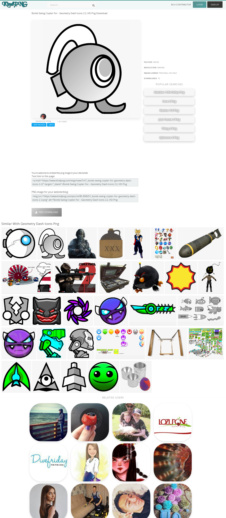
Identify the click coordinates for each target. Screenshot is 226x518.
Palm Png (102, 456)
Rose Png (69, 468)
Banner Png (135, 485)
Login (199, 4)
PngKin (68, 476)
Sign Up (215, 4)
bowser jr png (39, 464)
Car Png (133, 460)
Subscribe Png (72, 456)
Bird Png (134, 464)
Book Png (134, 476)
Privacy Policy (169, 472)
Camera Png (103, 460)
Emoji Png (134, 472)
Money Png (135, 456)
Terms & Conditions (172, 464)
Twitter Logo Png (73, 460)
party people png (41, 460)
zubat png (37, 472)
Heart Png (69, 485)
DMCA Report (169, 468)
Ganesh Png (135, 480)
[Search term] (72, 5)
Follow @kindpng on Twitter (177, 489)
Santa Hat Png (72, 464)
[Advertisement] (86, 148)
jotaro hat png (40, 476)
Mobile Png (70, 480)
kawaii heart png (41, 456)
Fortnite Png (103, 485)
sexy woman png (41, 468)
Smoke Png (103, 468)
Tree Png (102, 464)
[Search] (93, 5)
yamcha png (38, 480)
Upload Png (168, 476)
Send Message (39, 125)
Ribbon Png (70, 472)
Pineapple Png (137, 468)
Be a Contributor (181, 4)
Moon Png (102, 472)
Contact (166, 460)
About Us (167, 456)
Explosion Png (104, 480)
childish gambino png (43, 485)
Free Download (46, 212)
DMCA (51, 125)
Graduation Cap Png (108, 476)
